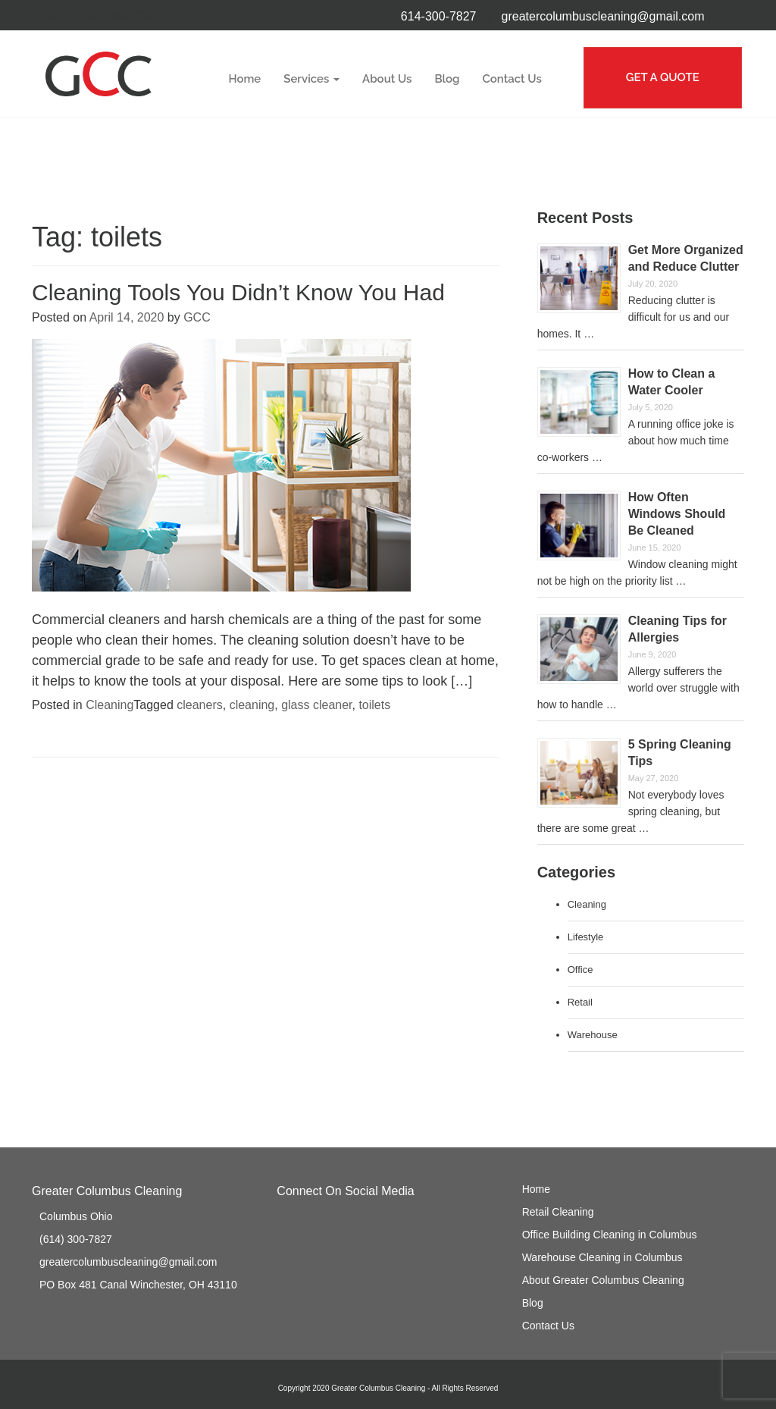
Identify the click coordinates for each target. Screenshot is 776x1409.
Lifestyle (586, 937)
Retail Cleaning (558, 1212)
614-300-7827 (439, 16)
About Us (386, 79)
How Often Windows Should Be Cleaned (677, 514)
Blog (446, 79)
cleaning (252, 704)
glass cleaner (316, 704)
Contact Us (512, 79)
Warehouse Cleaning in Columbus (602, 1257)
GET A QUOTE (662, 77)
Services (311, 79)
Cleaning (109, 704)
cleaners (199, 704)
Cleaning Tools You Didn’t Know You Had (238, 292)
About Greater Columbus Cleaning (603, 1280)
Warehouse (593, 1034)
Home (244, 79)
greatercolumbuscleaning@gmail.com (603, 16)
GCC (197, 317)
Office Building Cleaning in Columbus (609, 1235)
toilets (374, 704)
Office (580, 969)
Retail (580, 1002)
